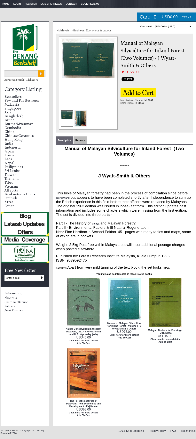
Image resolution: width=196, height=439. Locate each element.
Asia (8, 112)
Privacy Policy (157, 430)
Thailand (11, 178)
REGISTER (31, 4)
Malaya (95, 223)
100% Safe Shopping (131, 430)
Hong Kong (13, 139)
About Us (10, 298)
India (8, 143)
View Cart (187, 16)
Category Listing (23, 89)
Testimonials (187, 430)
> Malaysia (63, 30)
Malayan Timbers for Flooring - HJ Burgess (165, 331)
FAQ (173, 430)
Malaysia (11, 104)
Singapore (12, 108)
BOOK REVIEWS (90, 4)
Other (9, 205)
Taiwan (10, 174)
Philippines (13, 166)
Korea (9, 155)
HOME (6, 4)
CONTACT (71, 4)
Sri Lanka (12, 170)
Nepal (9, 163)
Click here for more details (83, 340)
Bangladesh (13, 116)
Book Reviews (13, 310)
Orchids (11, 198)
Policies (9, 306)
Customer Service (16, 302)
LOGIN (17, 4)
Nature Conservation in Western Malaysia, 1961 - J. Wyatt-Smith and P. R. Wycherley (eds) (83, 332)
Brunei (10, 120)
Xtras (8, 202)
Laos (8, 159)
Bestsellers (13, 96)
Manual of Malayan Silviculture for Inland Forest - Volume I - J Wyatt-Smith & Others (124, 326)
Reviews (80, 140)
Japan (9, 151)
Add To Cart (83, 343)
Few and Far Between (21, 100)
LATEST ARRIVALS (51, 4)
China (9, 131)
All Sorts (11, 190)
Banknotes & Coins (19, 194)
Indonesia (12, 147)
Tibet (8, 182)
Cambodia (12, 127)
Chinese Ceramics (19, 135)
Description (64, 140)
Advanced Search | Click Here (21, 80)
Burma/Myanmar (18, 123)
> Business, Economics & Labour (91, 30)
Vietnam (11, 186)
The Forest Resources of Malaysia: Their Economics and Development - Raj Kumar (83, 404)
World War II (63, 198)
